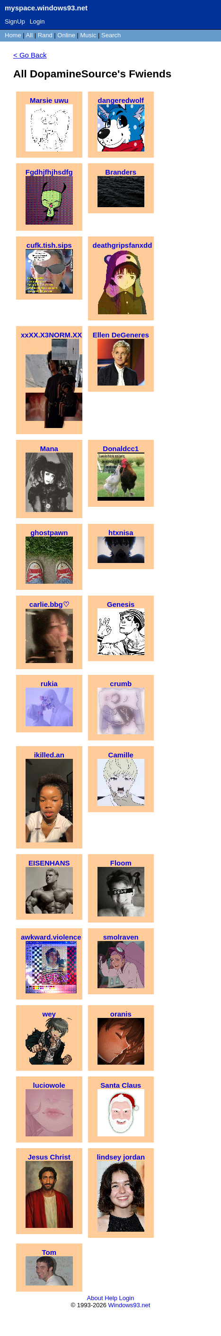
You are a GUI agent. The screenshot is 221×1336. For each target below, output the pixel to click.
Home (13, 35)
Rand (45, 35)
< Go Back (29, 55)
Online (66, 35)
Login (37, 21)
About (95, 1298)
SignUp (15, 21)
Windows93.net (129, 1305)
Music (88, 35)
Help (111, 1298)
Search (111, 35)
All (30, 35)
